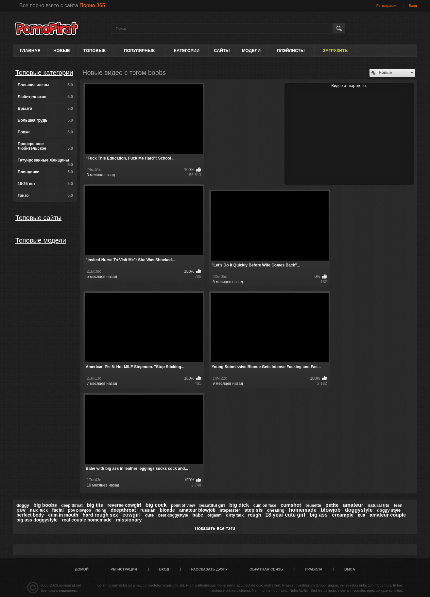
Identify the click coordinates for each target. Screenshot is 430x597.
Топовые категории (44, 72)
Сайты (222, 50)
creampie (342, 515)
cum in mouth (63, 515)
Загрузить (335, 50)
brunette (313, 505)
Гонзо (45, 195)
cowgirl (131, 515)
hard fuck (39, 510)
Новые (61, 50)
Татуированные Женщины (45, 162)
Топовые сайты (38, 217)
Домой (82, 569)
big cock (156, 505)
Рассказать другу (209, 569)
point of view (183, 505)
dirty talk (235, 515)
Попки (45, 132)
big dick (239, 505)
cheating (275, 510)
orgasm (214, 515)
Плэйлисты (290, 50)
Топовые (94, 50)
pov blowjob (79, 510)
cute (149, 515)
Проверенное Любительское (45, 146)
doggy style (389, 510)
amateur (353, 505)
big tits (95, 505)
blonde (167, 510)
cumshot (291, 505)
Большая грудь (45, 120)
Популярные (139, 50)
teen (398, 505)
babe (197, 515)
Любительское (45, 96)
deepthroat (123, 510)
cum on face (264, 505)
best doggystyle (173, 515)
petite (331, 505)
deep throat (71, 505)
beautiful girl (212, 505)
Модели (251, 50)
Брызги (45, 108)
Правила (313, 569)
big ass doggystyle (37, 519)
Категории (186, 50)
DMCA (349, 569)
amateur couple (388, 515)
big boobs (45, 505)
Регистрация (386, 6)
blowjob (330, 510)
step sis (253, 510)
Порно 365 (92, 5)
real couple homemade (87, 519)
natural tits (378, 505)
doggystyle (358, 510)
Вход (413, 6)
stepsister (230, 510)
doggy (22, 505)
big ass (319, 515)
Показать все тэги (215, 528)
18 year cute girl (285, 515)
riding (100, 510)
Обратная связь (266, 569)
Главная (30, 50)
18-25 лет (45, 183)
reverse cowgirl (124, 505)
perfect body (30, 515)
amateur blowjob (197, 510)
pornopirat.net (70, 585)
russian (147, 510)
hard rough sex (100, 515)
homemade (302, 510)
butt (361, 515)
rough (254, 515)
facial (58, 510)
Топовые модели (40, 240)
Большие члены (45, 85)
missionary (129, 519)
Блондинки (45, 172)
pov (21, 510)
